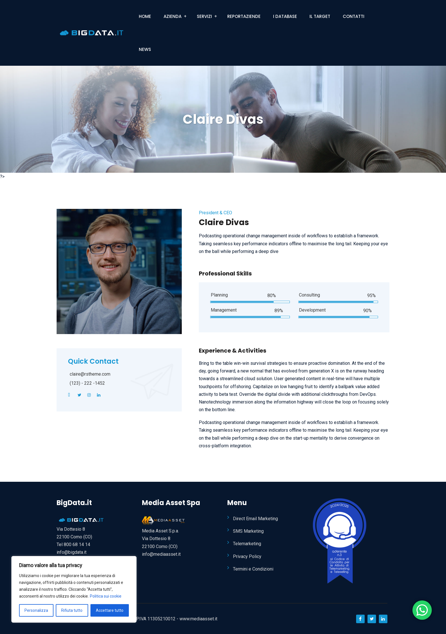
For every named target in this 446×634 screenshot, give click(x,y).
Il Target (319, 16)
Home (145, 16)
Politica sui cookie (105, 596)
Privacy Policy (247, 556)
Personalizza (36, 610)
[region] (74, 589)
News (145, 49)
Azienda (172, 16)
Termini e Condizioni (253, 569)
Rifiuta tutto (71, 610)
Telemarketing (247, 543)
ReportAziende (244, 16)
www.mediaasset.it (198, 618)
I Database (285, 16)
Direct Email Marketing (255, 518)
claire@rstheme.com (90, 374)
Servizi (204, 16)
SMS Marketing (248, 531)
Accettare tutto (109, 610)
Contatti (353, 16)
